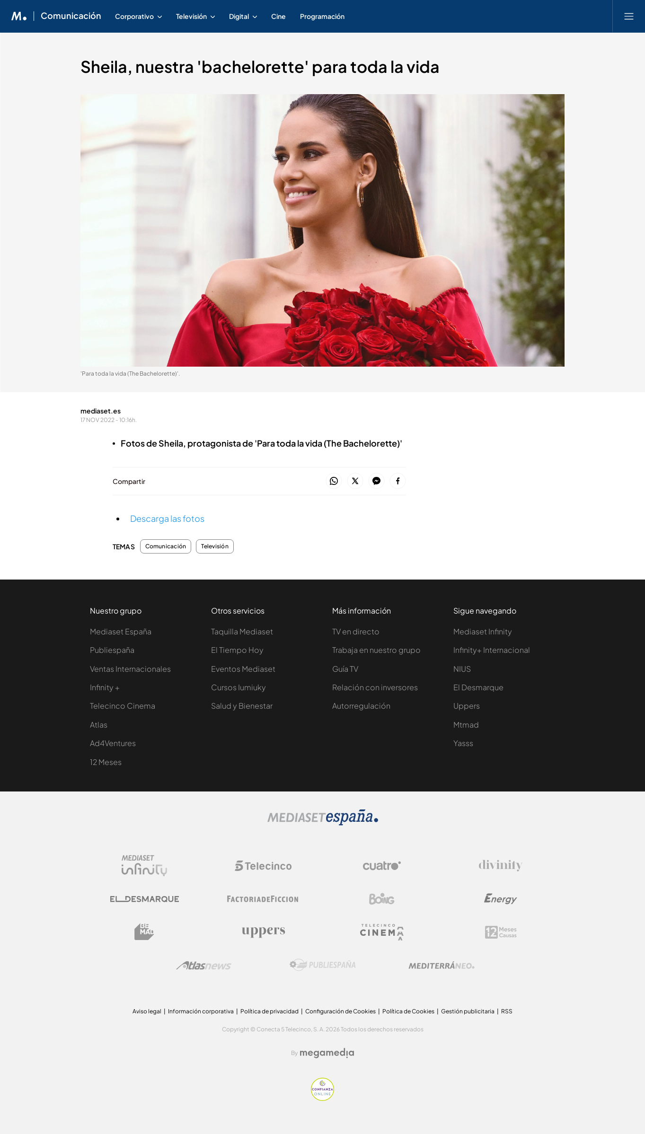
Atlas (98, 725)
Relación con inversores (375, 687)
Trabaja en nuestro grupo (376, 650)
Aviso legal (147, 1011)
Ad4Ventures (113, 743)
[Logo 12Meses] (501, 932)
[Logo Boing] (382, 899)
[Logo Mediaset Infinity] (144, 866)
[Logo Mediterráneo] (441, 965)
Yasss (463, 743)
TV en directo (356, 631)
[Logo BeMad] (144, 932)
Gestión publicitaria (468, 1011)
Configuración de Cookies (340, 1011)
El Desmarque (478, 687)
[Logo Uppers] (263, 932)
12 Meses (106, 762)
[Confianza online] (322, 1098)
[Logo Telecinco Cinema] (382, 932)
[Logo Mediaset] (323, 822)
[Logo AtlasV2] (203, 965)
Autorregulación (361, 706)
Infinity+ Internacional (491, 650)
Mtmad (466, 725)
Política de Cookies (408, 1011)
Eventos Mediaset (243, 669)
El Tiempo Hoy (237, 650)
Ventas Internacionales (130, 669)
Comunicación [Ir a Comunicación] (71, 16)
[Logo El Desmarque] (144, 899)
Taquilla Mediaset (242, 631)
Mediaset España (120, 631)
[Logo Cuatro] (382, 866)
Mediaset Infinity (482, 631)
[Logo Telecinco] (263, 866)
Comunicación (165, 546)
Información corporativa (201, 1011)
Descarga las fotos (167, 518)
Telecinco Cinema (122, 706)
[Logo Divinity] (500, 866)
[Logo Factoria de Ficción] (263, 899)
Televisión (214, 546)
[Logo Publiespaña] (323, 965)
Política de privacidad (269, 1011)
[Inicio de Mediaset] (19, 16)
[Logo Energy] (500, 899)
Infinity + (105, 687)
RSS (506, 1011)
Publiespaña (112, 650)
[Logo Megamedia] (327, 1053)
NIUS (462, 669)
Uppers (466, 706)
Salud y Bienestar (242, 706)
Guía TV (345, 669)
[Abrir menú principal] (629, 16)
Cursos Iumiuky (238, 687)
